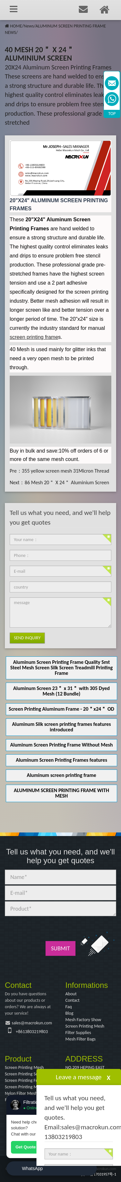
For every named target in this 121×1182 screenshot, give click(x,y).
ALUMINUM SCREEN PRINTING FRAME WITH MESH (61, 793)
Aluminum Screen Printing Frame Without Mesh (61, 745)
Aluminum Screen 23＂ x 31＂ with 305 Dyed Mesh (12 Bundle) (61, 691)
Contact (73, 1000)
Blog (70, 1013)
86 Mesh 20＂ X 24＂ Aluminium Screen (67, 482)
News (29, 26)
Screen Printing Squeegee (28, 1074)
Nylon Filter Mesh (21, 1093)
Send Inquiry (27, 638)
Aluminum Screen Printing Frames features (61, 760)
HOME (16, 26)
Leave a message (79, 1077)
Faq (69, 1006)
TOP (112, 113)
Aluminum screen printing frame (61, 775)
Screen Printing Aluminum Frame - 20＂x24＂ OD (61, 709)
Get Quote (25, 1147)
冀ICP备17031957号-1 (98, 1174)
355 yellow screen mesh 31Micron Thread (65, 471)
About (71, 994)
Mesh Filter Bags (81, 1039)
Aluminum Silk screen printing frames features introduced (61, 727)
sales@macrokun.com (32, 1023)
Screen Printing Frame (25, 1080)
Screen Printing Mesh (85, 1026)
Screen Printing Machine (27, 1087)
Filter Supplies (78, 1032)
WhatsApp (32, 1168)
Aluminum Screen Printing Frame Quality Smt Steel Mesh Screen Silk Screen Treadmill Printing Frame (61, 667)
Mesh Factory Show (83, 1019)
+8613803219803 (32, 1031)
